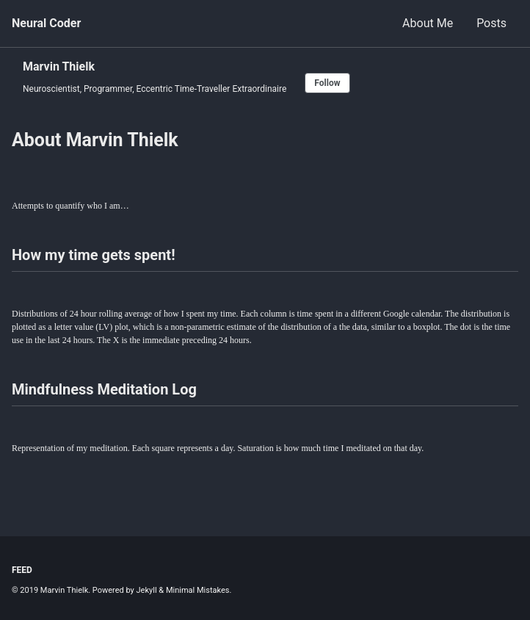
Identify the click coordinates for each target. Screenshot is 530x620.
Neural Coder (46, 23)
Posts (491, 23)
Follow (327, 83)
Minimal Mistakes (198, 590)
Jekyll (147, 590)
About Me (427, 23)
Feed (22, 570)
